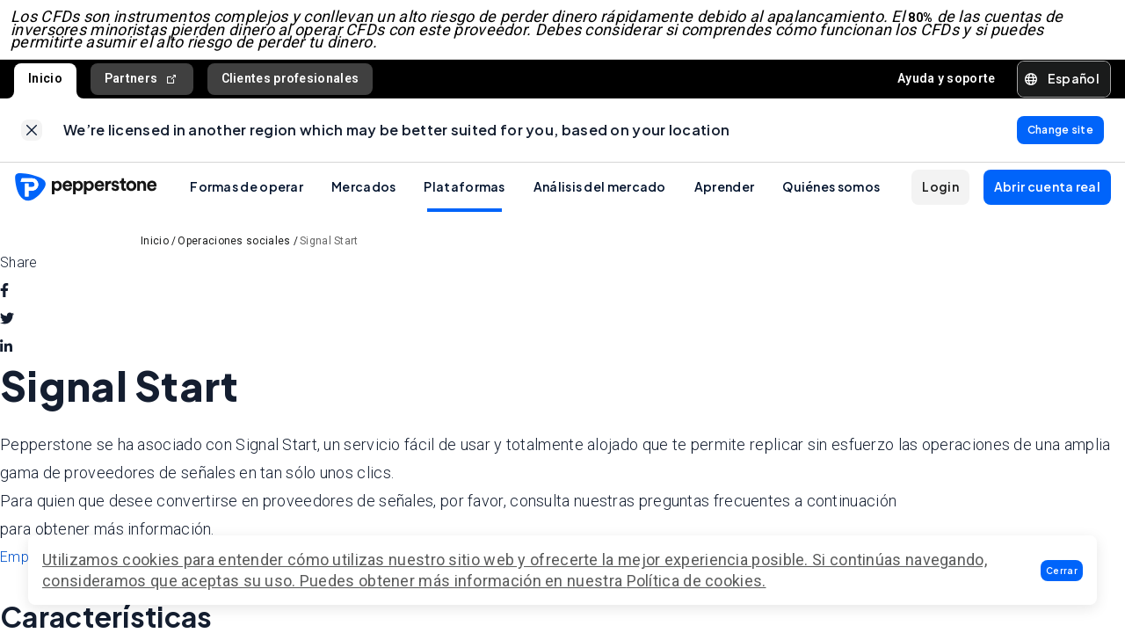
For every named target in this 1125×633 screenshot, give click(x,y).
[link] (31, 140)
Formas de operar (246, 200)
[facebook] (4, 305)
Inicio (45, 85)
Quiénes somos (831, 200)
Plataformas (464, 200)
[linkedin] (6, 361)
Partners (142, 85)
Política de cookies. (696, 580)
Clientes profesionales (290, 85)
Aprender (724, 200)
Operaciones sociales (234, 255)
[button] (1062, 570)
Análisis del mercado (599, 200)
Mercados (363, 200)
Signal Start (329, 255)
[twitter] (7, 333)
